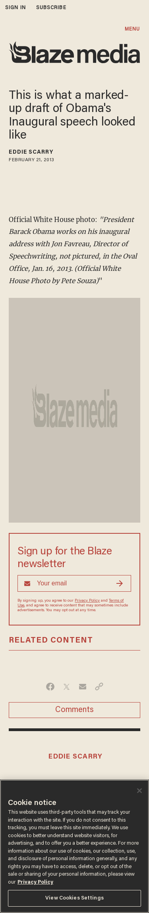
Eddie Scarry (31, 152)
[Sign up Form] (74, 583)
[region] (74, 846)
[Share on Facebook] (50, 687)
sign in (15, 7)
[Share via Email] (83, 687)
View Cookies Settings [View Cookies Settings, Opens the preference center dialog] (74, 898)
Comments (74, 710)
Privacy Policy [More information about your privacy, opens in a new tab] (35, 882)
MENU (132, 29)
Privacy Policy (87, 601)
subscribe (51, 7)
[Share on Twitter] (66, 687)
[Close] (139, 790)
